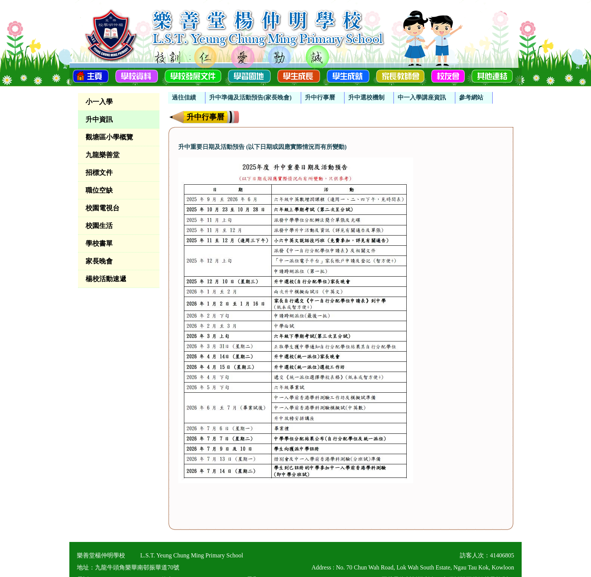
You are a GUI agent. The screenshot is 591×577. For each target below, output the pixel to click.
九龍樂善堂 (102, 155)
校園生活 (99, 226)
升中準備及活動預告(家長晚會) (250, 97)
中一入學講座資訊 (422, 97)
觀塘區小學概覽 (109, 137)
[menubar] (330, 94)
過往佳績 (184, 97)
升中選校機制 (366, 97)
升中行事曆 (320, 97)
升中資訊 (99, 119)
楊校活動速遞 (106, 279)
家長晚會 (99, 261)
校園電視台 (102, 208)
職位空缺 (99, 190)
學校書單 (99, 243)
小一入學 (99, 102)
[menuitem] (186, 98)
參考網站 (471, 97)
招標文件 (99, 172)
